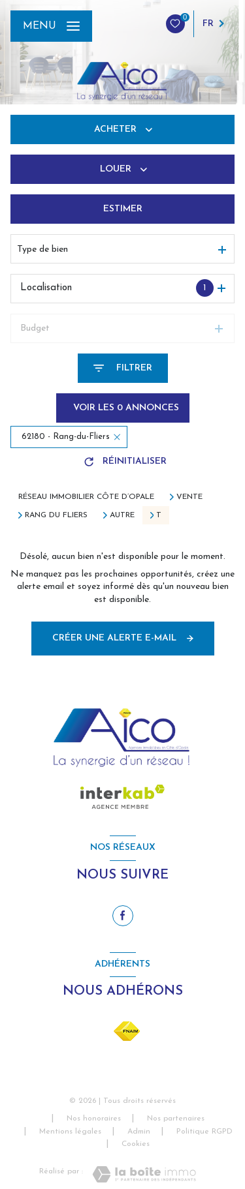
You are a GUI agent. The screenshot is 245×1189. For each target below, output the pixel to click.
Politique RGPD (204, 1132)
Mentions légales (70, 1132)
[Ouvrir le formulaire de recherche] (123, 368)
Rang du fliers (56, 515)
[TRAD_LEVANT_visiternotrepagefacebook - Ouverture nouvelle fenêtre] (122, 915)
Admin (138, 1132)
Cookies (136, 1144)
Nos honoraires (94, 1118)
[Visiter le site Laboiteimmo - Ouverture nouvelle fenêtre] (144, 1174)
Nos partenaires (175, 1118)
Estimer (122, 209)
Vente (189, 497)
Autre (122, 515)
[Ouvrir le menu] (51, 26)
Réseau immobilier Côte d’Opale (86, 497)
